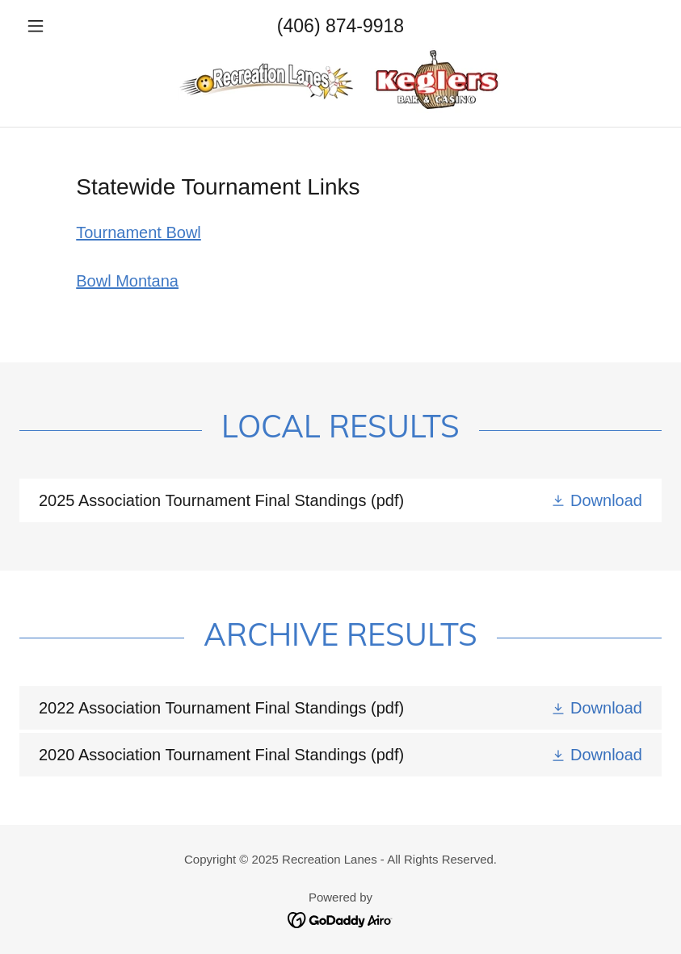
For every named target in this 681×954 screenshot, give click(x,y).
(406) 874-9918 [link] (340, 25)
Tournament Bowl (138, 232)
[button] (67, 26)
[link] (340, 80)
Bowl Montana (127, 281)
